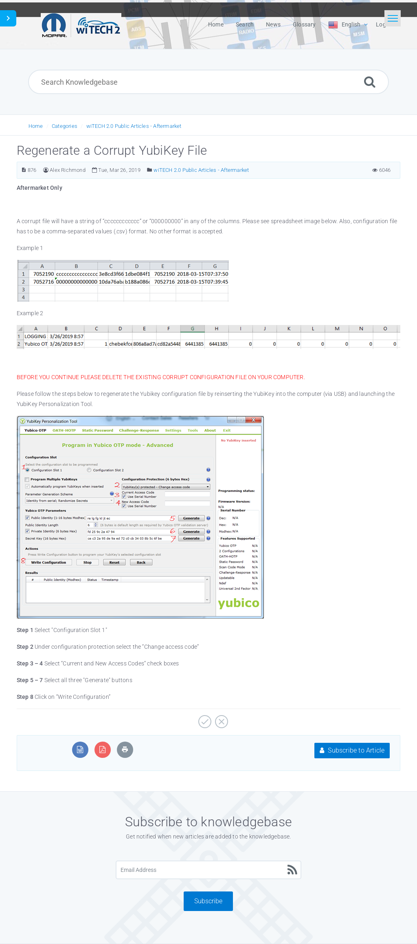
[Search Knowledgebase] (208, 82)
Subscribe (208, 901)
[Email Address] (208, 870)
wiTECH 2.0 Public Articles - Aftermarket (134, 126)
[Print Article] (125, 749)
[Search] (370, 81)
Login (383, 24)
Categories (64, 126)
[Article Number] (23, 170)
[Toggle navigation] (392, 18)
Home (36, 126)
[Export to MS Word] (80, 749)
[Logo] (81, 24)
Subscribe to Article (352, 750)
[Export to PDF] (102, 749)
